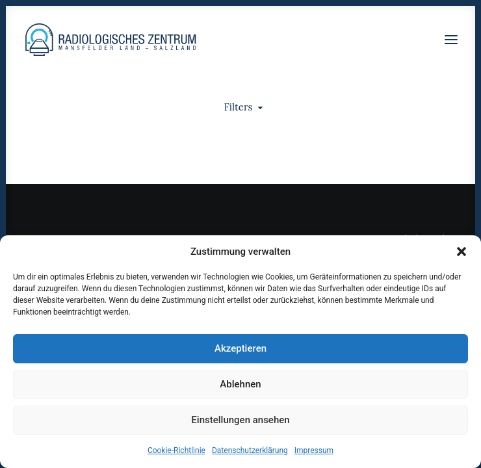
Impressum (313, 450)
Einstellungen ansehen (240, 420)
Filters (238, 107)
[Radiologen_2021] (112, 39)
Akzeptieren (240, 348)
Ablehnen (240, 384)
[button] (461, 251)
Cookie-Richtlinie (176, 450)
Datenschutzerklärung (250, 450)
